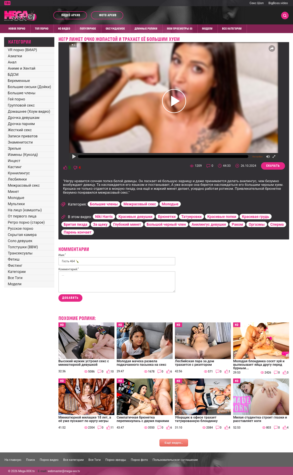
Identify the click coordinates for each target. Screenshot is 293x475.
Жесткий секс (20, 130)
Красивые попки (221, 216)
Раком (237, 224)
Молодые (16, 198)
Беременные (19, 80)
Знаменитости (20, 142)
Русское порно (20, 228)
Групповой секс (21, 105)
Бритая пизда (75, 224)
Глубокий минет (127, 224)
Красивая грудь (255, 216)
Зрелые (14, 148)
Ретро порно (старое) (26, 222)
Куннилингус (19, 173)
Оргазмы (257, 224)
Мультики (16, 204)
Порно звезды (115, 460)
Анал (12, 62)
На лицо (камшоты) (25, 210)
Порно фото (139, 460)
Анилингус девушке (209, 224)
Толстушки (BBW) (23, 247)
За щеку (100, 224)
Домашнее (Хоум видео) (29, 111)
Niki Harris (104, 216)
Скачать (273, 166)
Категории (17, 271)
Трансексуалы (20, 253)
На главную (13, 460)
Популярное (88, 28)
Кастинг (15, 167)
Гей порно (16, 99)
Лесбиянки (17, 179)
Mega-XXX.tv (26, 471)
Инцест (14, 161)
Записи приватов (23, 136)
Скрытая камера (22, 234)
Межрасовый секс (24, 185)
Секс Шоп (257, 3)
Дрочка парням (21, 124)
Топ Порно (41, 28)
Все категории (232, 28)
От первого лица (22, 216)
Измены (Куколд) (23, 154)
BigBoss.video (278, 3)
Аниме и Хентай (21, 68)
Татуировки (191, 216)
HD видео (64, 28)
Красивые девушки (136, 216)
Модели (207, 28)
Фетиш (13, 259)
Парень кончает (77, 232)
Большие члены (21, 93)
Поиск (30, 460)
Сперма (277, 224)
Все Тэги (15, 278)
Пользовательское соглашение (175, 460)
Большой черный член (166, 224)
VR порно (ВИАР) (22, 50)
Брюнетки (167, 216)
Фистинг (15, 265)
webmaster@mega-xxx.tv (64, 471)
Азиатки (15, 56)
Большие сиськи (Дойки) (29, 87)
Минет (13, 191)
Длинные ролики (146, 28)
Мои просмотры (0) (179, 28)
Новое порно (16, 28)
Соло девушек (20, 241)
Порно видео (49, 460)
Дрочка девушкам (23, 117)
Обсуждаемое (115, 28)
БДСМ (13, 74)
